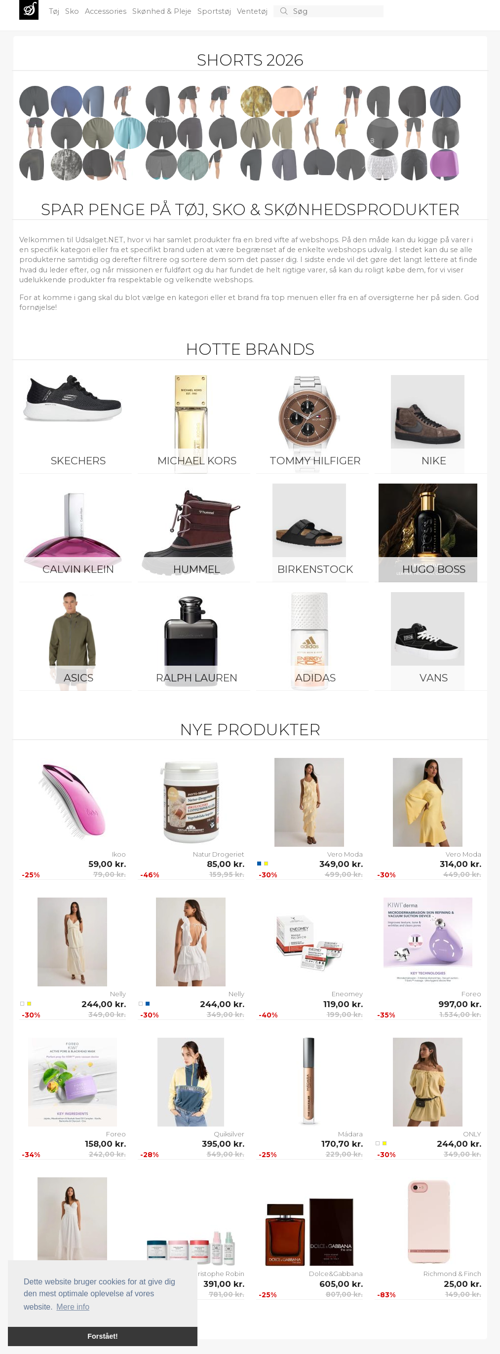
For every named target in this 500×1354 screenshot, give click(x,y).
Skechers (78, 460)
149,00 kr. (463, 1294)
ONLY (472, 1134)
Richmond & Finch (452, 1274)
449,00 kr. (462, 874)
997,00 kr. (459, 1004)
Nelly (118, 994)
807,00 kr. (344, 1294)
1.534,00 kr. (460, 1014)
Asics (78, 678)
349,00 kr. (341, 864)
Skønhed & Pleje (162, 11)
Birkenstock (315, 569)
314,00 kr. (460, 864)
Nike (434, 460)
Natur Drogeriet (218, 854)
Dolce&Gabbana (336, 1274)
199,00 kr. (345, 1014)
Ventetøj (253, 11)
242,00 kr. (107, 1154)
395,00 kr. (223, 1144)
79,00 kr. (109, 874)
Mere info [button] (72, 1307)
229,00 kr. (344, 1154)
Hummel (196, 569)
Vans (434, 678)
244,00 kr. (103, 1004)
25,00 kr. (462, 1284)
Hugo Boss (433, 569)
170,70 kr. (342, 1144)
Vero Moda (345, 854)
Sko (73, 11)
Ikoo (119, 854)
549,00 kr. (225, 1154)
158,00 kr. (105, 1144)
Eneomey (347, 994)
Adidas (315, 678)
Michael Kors (196, 460)
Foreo (471, 994)
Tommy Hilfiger (315, 460)
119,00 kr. (343, 1004)
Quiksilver (229, 1134)
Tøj (55, 11)
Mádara (350, 1134)
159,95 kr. (226, 874)
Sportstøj (215, 11)
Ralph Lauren (196, 678)
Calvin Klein (78, 569)
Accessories (106, 11)
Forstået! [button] (102, 1336)
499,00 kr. (344, 874)
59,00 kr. (107, 864)
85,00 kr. (225, 864)
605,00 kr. (341, 1284)
